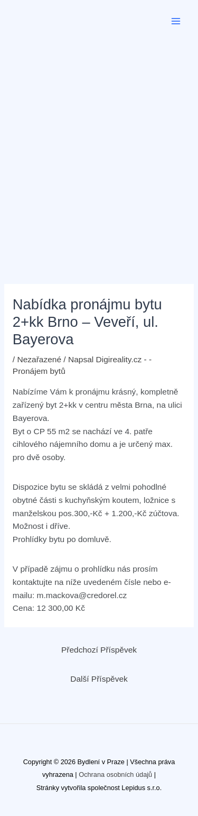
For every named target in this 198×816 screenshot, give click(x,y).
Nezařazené (39, 359)
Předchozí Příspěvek (99, 649)
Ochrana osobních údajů (115, 774)
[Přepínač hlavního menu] (176, 21)
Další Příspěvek (99, 678)
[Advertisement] (99, 147)
